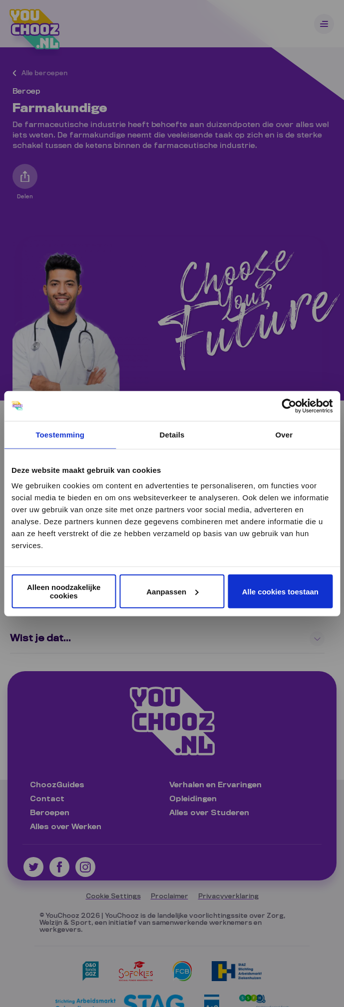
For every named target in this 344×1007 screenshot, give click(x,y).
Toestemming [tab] (59, 434)
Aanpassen (172, 591)
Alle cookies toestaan (280, 591)
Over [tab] (284, 434)
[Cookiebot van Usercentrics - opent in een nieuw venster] (289, 405)
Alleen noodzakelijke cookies (64, 591)
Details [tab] (172, 434)
